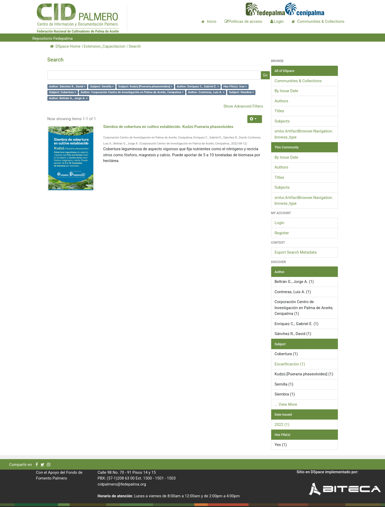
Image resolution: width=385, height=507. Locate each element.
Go (265, 75)
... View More (286, 404)
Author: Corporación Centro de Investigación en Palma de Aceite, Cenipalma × (132, 92)
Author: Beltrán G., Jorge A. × (68, 98)
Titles (279, 111)
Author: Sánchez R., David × (67, 86)
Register (282, 233)
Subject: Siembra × (241, 92)
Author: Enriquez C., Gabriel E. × (198, 86)
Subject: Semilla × (102, 86)
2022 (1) (282, 424)
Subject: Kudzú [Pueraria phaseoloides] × (145, 86)
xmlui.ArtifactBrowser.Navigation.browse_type (304, 134)
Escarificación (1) (290, 364)
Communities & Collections (298, 81)
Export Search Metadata (296, 252)
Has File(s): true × (235, 86)
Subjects (282, 121)
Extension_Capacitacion (105, 46)
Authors (281, 101)
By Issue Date (286, 90)
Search (135, 46)
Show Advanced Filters (243, 106)
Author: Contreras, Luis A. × (206, 92)
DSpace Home (65, 46)
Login (279, 222)
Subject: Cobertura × (62, 92)
